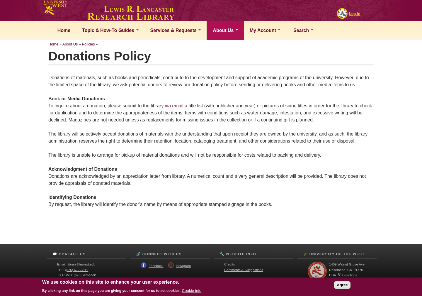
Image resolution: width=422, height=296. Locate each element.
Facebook (156, 266)
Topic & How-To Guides (110, 30)
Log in (354, 13)
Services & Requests (175, 30)
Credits (229, 264)
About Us (225, 30)
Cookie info (192, 290)
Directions (349, 275)
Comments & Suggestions (243, 270)
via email (174, 105)
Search (302, 30)
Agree (342, 285)
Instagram (183, 266)
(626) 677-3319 (77, 270)
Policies (88, 44)
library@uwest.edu (81, 264)
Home (63, 30)
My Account (265, 30)
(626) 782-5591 (85, 275)
